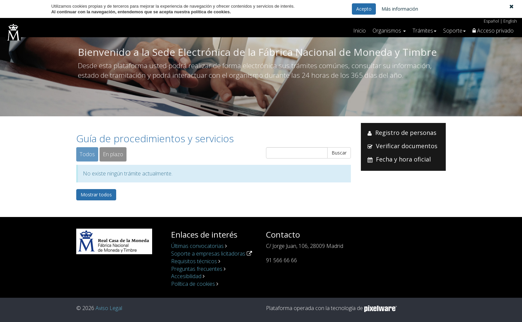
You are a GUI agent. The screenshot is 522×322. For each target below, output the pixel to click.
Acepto (364, 9)
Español (491, 21)
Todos (87, 154)
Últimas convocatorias (197, 246)
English (510, 21)
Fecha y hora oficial (403, 159)
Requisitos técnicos (194, 261)
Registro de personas (405, 133)
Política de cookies (193, 283)
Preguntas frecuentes (196, 268)
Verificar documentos (406, 146)
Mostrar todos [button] (96, 194)
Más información (400, 9)
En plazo (113, 154)
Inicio (359, 30)
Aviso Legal (109, 308)
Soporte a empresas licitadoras (208, 253)
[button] (511, 6)
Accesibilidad (186, 276)
